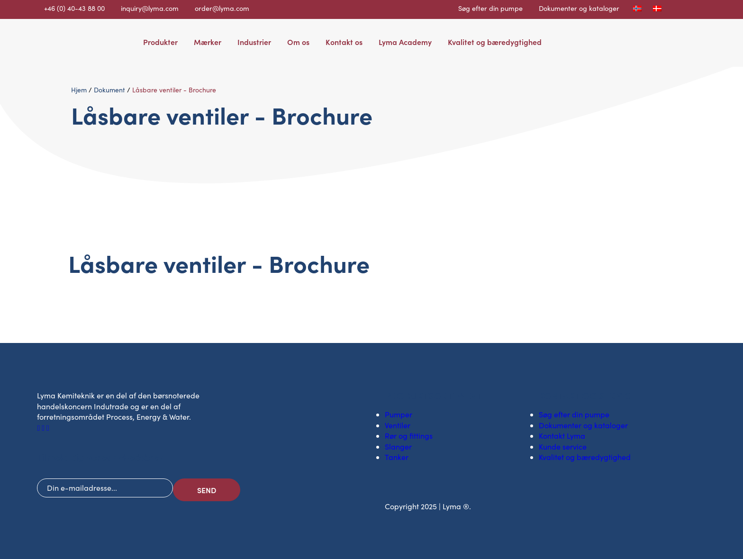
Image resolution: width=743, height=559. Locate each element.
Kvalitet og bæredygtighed (495, 41)
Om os (298, 41)
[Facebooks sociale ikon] (39, 428)
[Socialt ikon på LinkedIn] (44, 428)
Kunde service (563, 446)
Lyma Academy (405, 41)
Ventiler (397, 425)
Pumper (398, 414)
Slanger (398, 446)
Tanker (396, 457)
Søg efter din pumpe (490, 8)
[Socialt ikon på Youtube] (47, 428)
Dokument (109, 89)
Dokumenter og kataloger (579, 8)
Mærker (207, 41)
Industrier (254, 41)
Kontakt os (344, 41)
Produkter (160, 41)
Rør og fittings (409, 436)
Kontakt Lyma (562, 436)
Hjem (79, 89)
